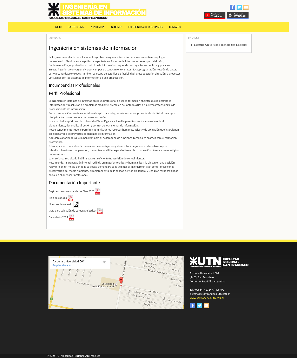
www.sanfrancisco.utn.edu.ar (207, 298)
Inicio (58, 26)
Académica (97, 26)
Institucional (76, 26)
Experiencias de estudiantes (145, 26)
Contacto (175, 26)
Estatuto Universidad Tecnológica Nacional (220, 45)
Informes (116, 26)
